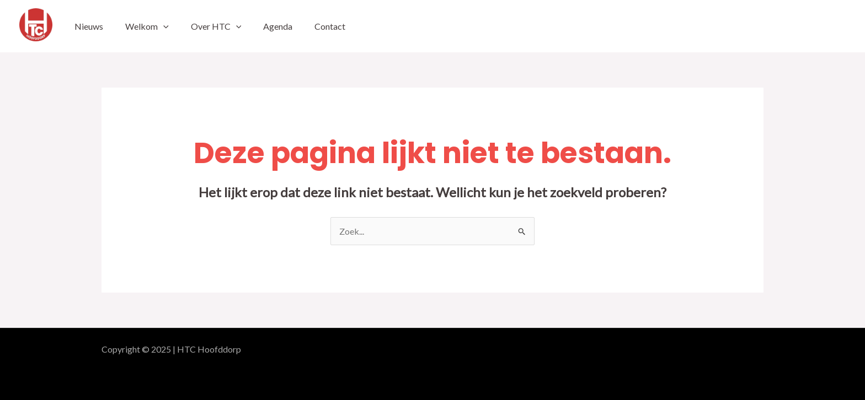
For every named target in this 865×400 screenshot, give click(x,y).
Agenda (277, 26)
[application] (163, 26)
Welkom (147, 26)
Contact (329, 26)
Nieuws (88, 26)
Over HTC (216, 26)
